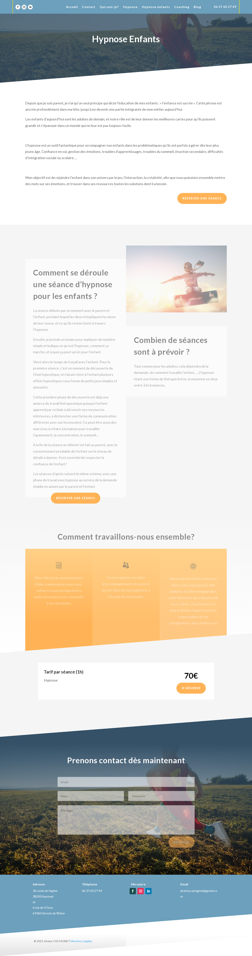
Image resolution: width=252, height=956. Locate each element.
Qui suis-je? (109, 7)
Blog (197, 7)
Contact (88, 7)
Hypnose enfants (156, 7)
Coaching (181, 7)
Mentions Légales (81, 941)
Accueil (72, 7)
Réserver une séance (202, 198)
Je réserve (191, 688)
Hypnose (130, 7)
